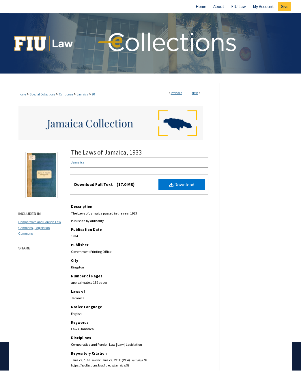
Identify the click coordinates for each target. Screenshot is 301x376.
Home (22, 94)
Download (181, 184)
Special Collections (42, 94)
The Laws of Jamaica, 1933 (106, 152)
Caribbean (66, 94)
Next (195, 93)
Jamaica (82, 94)
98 (93, 94)
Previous (176, 93)
